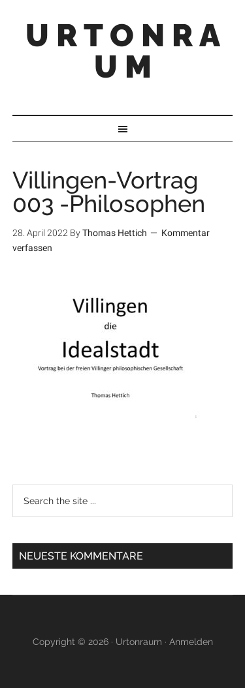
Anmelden (191, 641)
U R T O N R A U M (122, 51)
